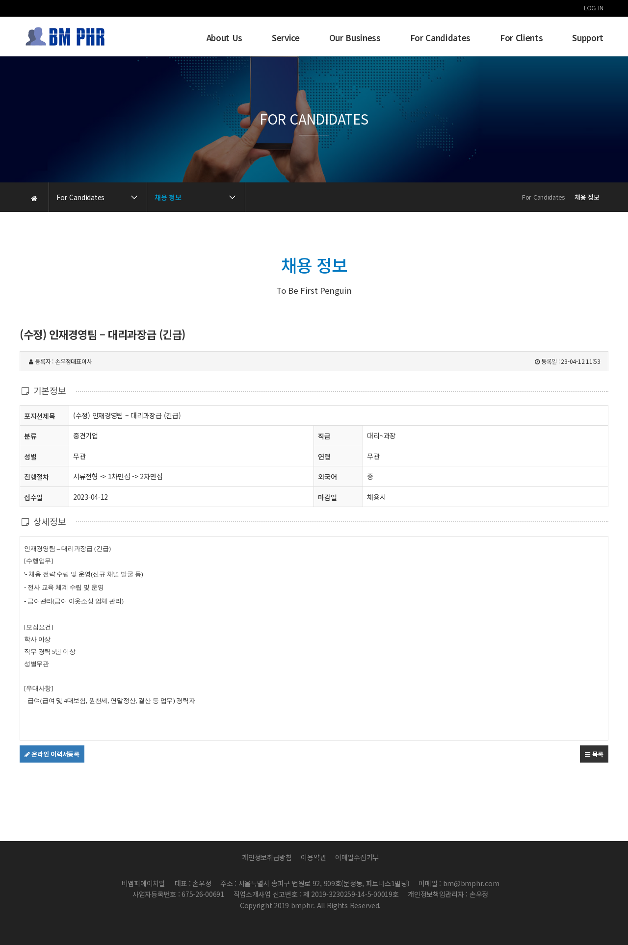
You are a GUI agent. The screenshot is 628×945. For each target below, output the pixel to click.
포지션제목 (39, 415)
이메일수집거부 (357, 857)
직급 (324, 436)
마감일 (327, 497)
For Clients (521, 38)
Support (587, 38)
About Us (224, 38)
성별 (30, 456)
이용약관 (313, 857)
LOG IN (593, 7)
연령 (324, 456)
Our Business (355, 38)
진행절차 (36, 476)
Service (286, 38)
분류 (30, 436)
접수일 (33, 497)
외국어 (327, 477)
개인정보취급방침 (267, 857)
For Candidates (440, 38)
